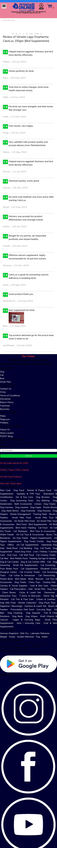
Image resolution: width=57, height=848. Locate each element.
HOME (13, 33)
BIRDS (27, 33)
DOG (20, 33)
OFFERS (16, 33)
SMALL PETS (31, 33)
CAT (23, 33)
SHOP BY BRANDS (37, 33)
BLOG (41, 33)
